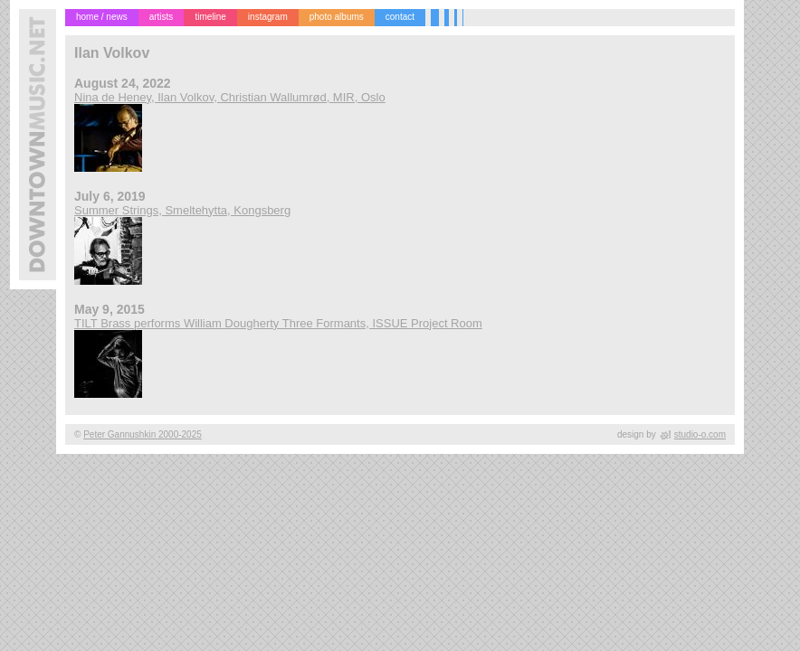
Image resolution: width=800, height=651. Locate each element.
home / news (102, 17)
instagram (268, 17)
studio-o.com (700, 434)
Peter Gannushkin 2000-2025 (142, 434)
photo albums (337, 17)
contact (400, 17)
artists (161, 17)
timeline (210, 17)
